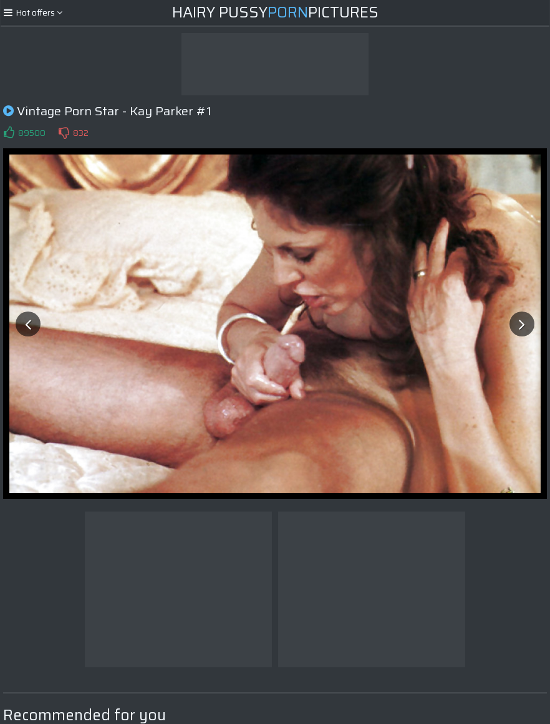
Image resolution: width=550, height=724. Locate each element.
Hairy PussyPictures (275, 12)
